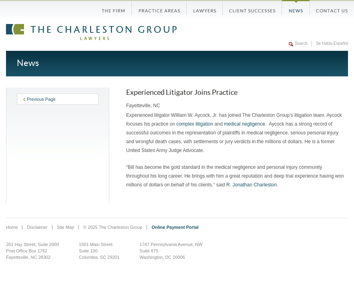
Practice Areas (159, 7)
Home (12, 227)
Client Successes (252, 7)
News (296, 7)
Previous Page (39, 99)
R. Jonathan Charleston (251, 185)
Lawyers (205, 7)
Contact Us (329, 7)
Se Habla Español (332, 43)
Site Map (65, 227)
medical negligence (244, 124)
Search (301, 43)
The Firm (116, 7)
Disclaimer (37, 227)
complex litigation (194, 124)
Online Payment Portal (174, 227)
